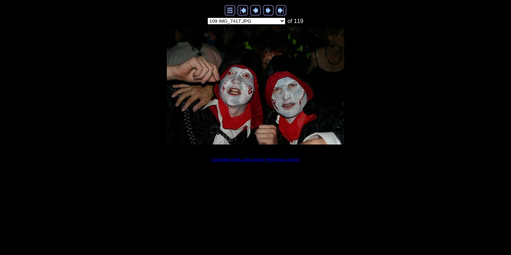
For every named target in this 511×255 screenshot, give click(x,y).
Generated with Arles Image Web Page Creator (255, 159)
